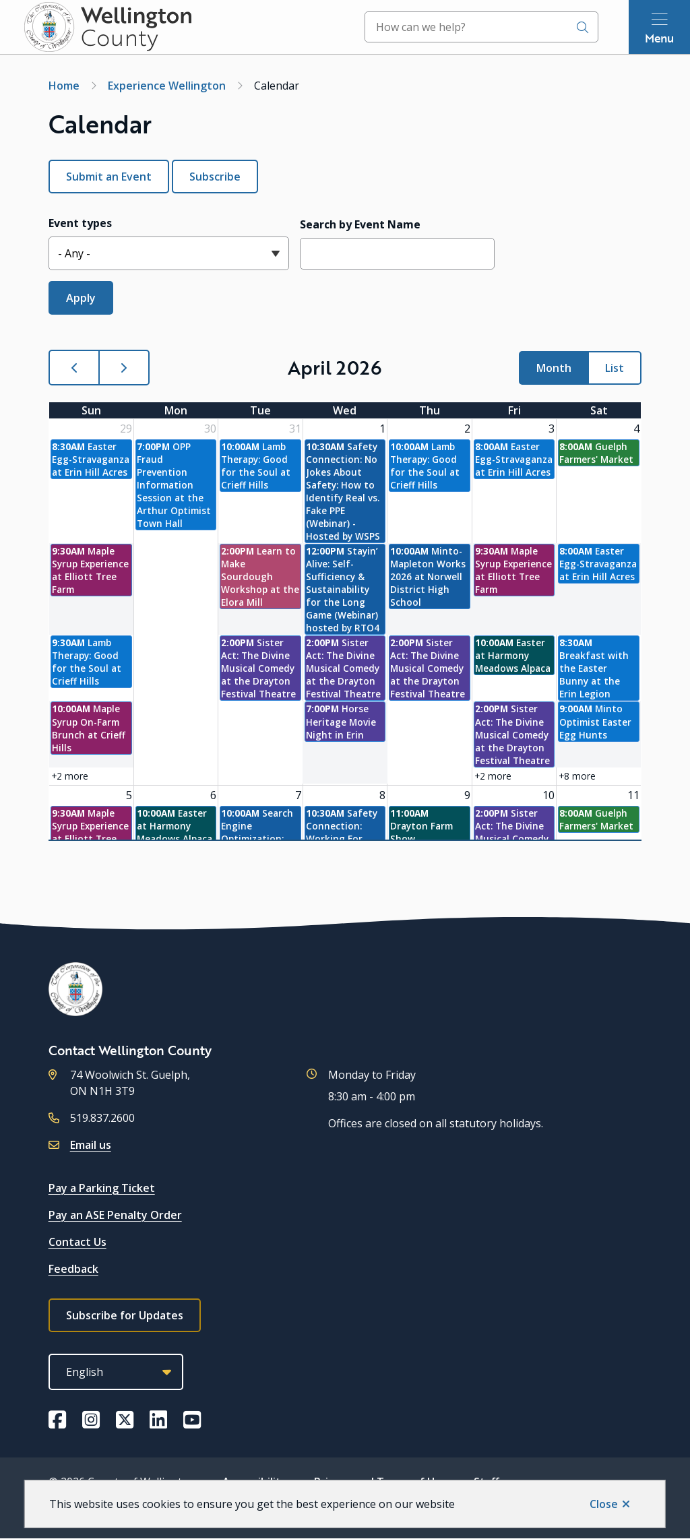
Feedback (73, 1268)
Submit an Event (109, 176)
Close (604, 1504)
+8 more (577, 776)
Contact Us (77, 1241)
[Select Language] (116, 1372)
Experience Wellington (167, 85)
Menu (659, 38)
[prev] (74, 367)
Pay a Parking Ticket (102, 1188)
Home (64, 85)
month (553, 367)
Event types (80, 223)
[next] (124, 367)
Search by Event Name (360, 224)
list (614, 367)
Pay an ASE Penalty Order (115, 1214)
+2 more (69, 776)
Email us (90, 1144)
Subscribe (215, 176)
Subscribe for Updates (124, 1315)
